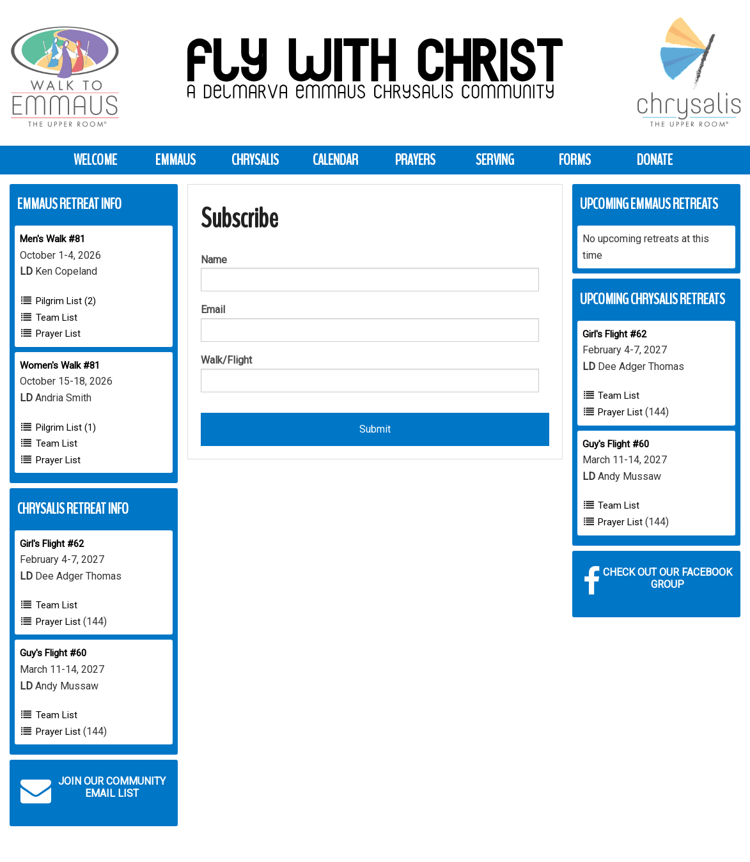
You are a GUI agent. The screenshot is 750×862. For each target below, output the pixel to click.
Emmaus (175, 160)
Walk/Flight (226, 360)
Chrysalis (255, 160)
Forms (575, 160)
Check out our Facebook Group (657, 581)
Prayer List (58, 333)
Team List (56, 317)
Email (213, 310)
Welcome (95, 160)
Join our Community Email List (93, 790)
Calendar (335, 160)
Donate (655, 160)
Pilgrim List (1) (66, 427)
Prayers (415, 160)
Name (214, 260)
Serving (495, 160)
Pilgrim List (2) (66, 301)
